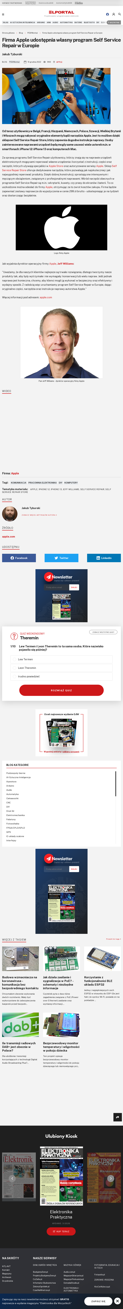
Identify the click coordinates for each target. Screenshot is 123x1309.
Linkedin (104, 558)
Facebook (19, 558)
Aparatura (11, 781)
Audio (55, 22)
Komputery (71, 482)
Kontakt (6, 1270)
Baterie (78, 22)
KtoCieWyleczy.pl (102, 1286)
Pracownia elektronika (42, 482)
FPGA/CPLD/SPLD (15, 828)
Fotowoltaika (12, 823)
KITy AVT (6, 1266)
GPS (8, 832)
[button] (12, 1178)
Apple (57, 62)
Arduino (41, 22)
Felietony (11, 819)
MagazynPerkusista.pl (74, 1279)
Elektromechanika (15, 815)
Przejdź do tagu (113, 939)
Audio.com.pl (69, 1272)
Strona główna (8, 33)
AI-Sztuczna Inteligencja (22, 22)
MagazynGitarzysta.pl (73, 1275)
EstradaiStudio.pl (71, 1283)
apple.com (46, 297)
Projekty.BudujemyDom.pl (44, 1275)
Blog (21, 33)
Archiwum (6, 1277)
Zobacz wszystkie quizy (103, 632)
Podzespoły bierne (15, 773)
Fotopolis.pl (99, 1274)
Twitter (62, 558)
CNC (8, 802)
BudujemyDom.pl (40, 1272)
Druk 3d (10, 811)
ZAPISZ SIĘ (98, 1301)
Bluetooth (89, 22)
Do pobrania (7, 1281)
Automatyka (66, 22)
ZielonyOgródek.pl (41, 1286)
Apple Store (56, 166)
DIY (98, 22)
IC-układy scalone (15, 836)
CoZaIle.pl (37, 1279)
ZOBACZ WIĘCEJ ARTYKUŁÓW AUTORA (39, 515)
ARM (49, 22)
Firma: (10, 473)
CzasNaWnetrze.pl (41, 1290)
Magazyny (6, 1273)
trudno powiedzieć (29, 676)
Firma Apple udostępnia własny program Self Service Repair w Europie (72, 33)
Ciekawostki (12, 798)
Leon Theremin (27, 667)
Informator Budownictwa (44, 1283)
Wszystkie (113, 22)
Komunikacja (18, 482)
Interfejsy (11, 840)
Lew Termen (25, 659)
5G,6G (5, 22)
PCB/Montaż (32, 33)
